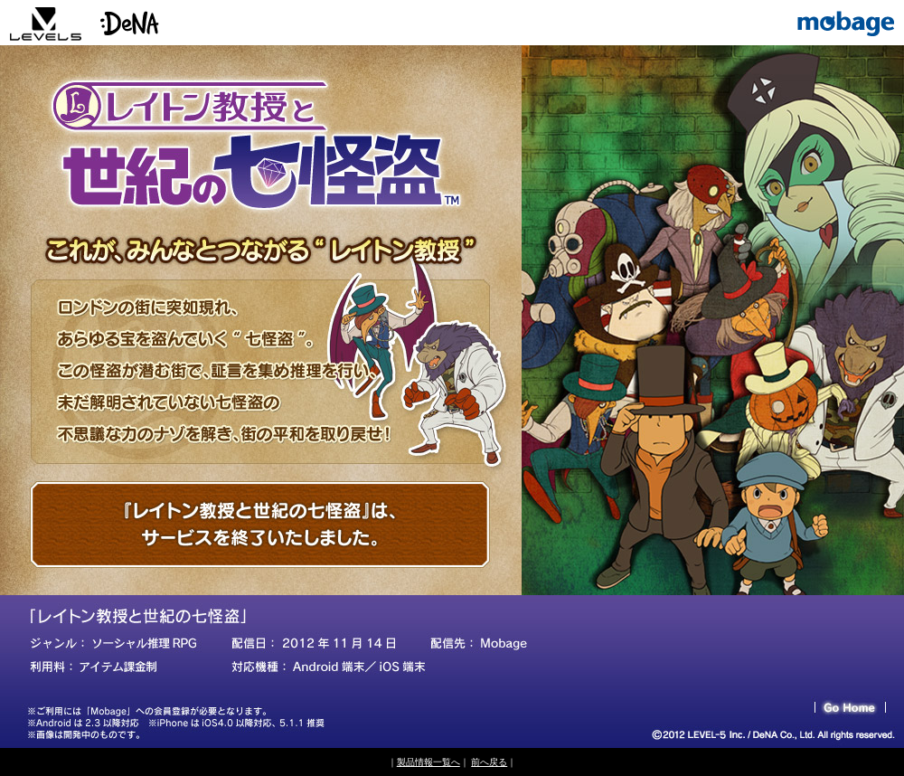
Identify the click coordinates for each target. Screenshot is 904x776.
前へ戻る (489, 762)
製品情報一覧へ (428, 762)
